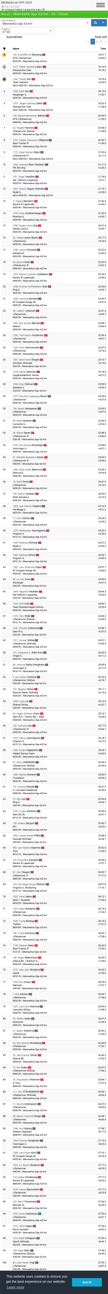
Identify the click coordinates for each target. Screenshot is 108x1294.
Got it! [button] (86, 1282)
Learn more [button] (15, 1287)
